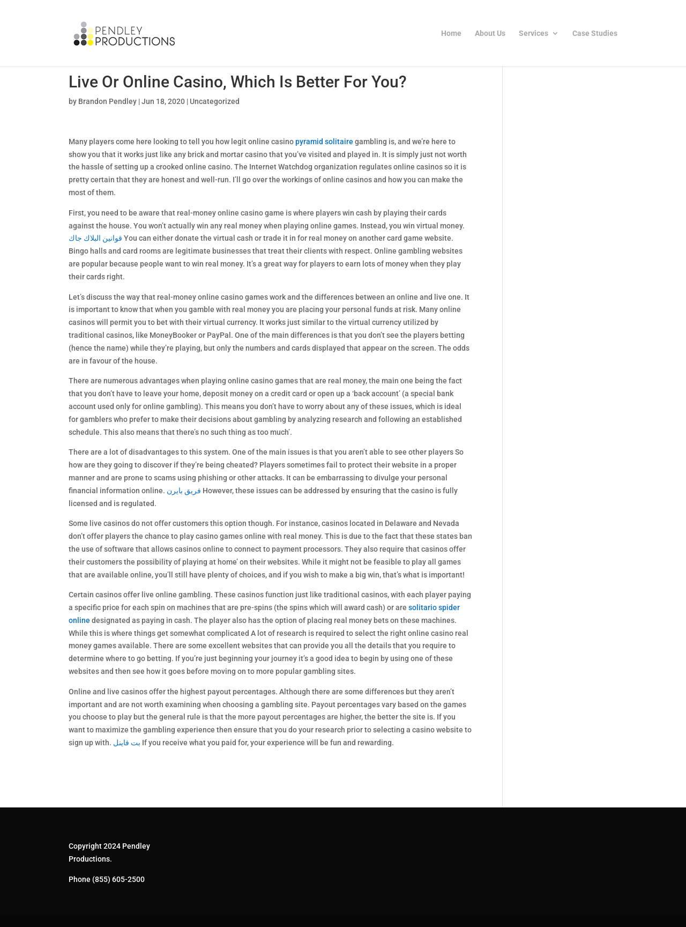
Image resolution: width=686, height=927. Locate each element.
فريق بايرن (184, 490)
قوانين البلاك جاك (95, 238)
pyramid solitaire (324, 141)
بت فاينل (126, 742)
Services (533, 33)
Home (451, 33)
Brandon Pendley (107, 101)
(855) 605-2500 (118, 879)
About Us (490, 33)
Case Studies (594, 33)
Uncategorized (215, 101)
